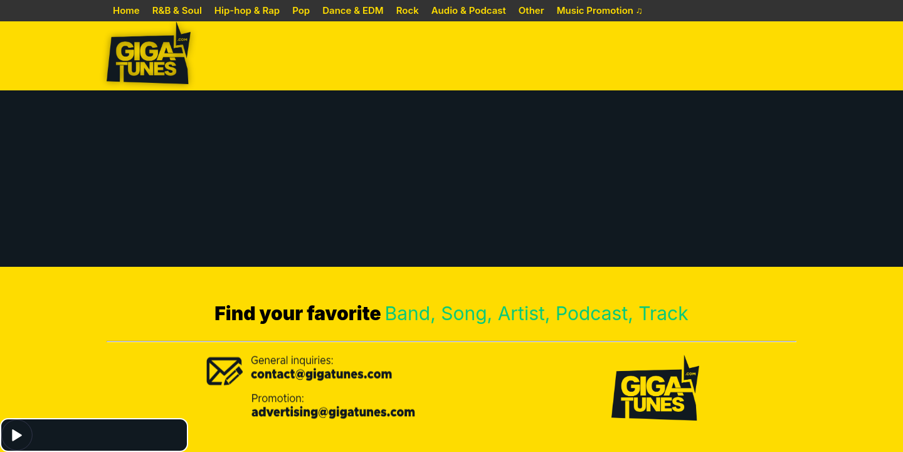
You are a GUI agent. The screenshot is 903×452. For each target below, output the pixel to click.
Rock (407, 10)
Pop (301, 10)
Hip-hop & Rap (247, 10)
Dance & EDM (352, 10)
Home (126, 10)
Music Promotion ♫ (600, 10)
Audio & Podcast (468, 10)
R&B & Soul (177, 10)
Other (531, 10)
